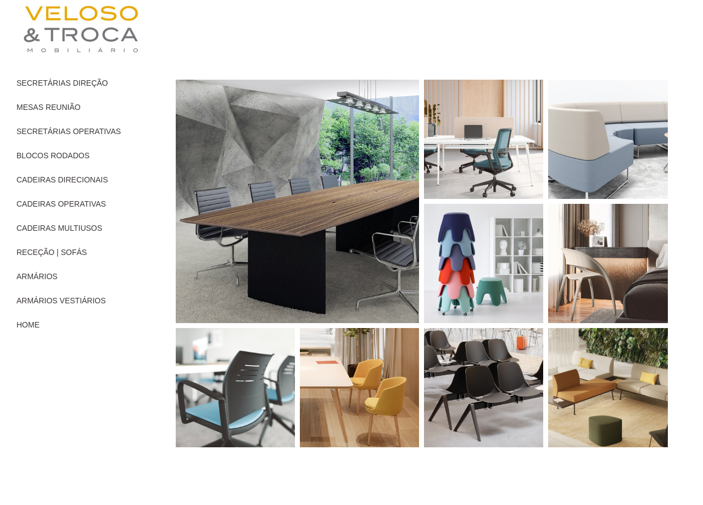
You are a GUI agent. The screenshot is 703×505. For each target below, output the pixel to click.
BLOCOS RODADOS (53, 155)
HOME (28, 324)
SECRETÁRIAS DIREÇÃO (62, 83)
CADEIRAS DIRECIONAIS (62, 179)
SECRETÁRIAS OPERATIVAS (68, 131)
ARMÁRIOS (37, 276)
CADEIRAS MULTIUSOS (59, 228)
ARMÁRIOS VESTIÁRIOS (61, 300)
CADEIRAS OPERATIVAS (61, 203)
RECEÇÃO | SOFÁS (51, 252)
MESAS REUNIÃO (48, 107)
